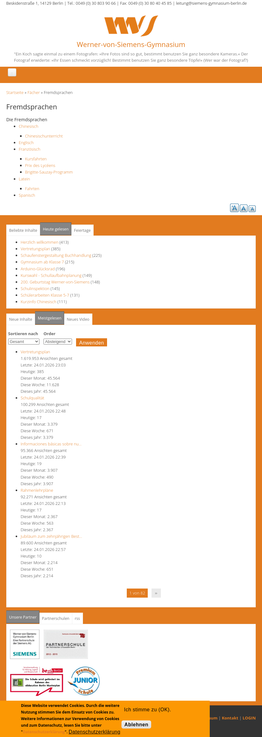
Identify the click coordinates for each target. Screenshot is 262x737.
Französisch (29, 149)
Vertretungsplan (35, 249)
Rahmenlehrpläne (37, 490)
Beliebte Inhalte (23, 230)
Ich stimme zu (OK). (147, 709)
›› (156, 593)
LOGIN (249, 718)
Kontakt (230, 718)
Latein (24, 179)
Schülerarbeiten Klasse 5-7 (45, 295)
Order (49, 333)
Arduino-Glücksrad (38, 269)
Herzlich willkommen (40, 242)
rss (77, 618)
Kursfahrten (36, 159)
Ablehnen (136, 724)
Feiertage (82, 230)
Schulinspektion (35, 288)
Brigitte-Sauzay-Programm (49, 172)
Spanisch (27, 195)
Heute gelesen (56, 229)
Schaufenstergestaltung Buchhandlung (56, 255)
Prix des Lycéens (40, 165)
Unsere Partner (24, 615)
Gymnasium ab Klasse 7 (42, 262)
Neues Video (78, 319)
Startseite (14, 92)
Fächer (34, 92)
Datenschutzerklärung (44, 731)
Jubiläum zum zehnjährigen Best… (51, 536)
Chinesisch (28, 126)
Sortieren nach (23, 333)
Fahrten (32, 188)
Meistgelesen (50, 318)
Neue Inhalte (20, 319)
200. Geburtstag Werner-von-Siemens (55, 282)
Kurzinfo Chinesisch (38, 301)
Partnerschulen (55, 618)
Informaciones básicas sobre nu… (51, 444)
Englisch (26, 142)
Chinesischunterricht (44, 136)
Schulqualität (32, 398)
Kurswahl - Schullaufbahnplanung (51, 275)
